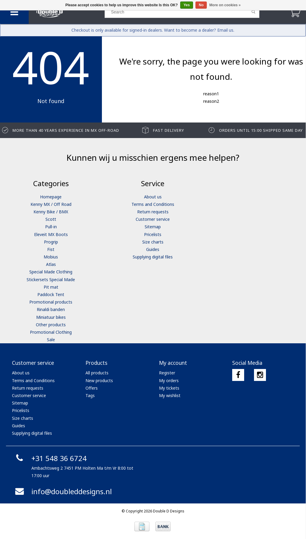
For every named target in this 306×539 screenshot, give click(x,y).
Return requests (153, 212)
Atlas (51, 264)
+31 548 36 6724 (50, 458)
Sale (51, 339)
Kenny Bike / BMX (50, 212)
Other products (51, 324)
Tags (90, 395)
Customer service (153, 219)
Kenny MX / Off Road (50, 204)
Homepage (51, 197)
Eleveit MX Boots (51, 234)
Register (167, 373)
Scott (50, 219)
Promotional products (50, 302)
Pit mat (51, 287)
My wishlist (169, 395)
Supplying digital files (153, 257)
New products (99, 380)
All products (96, 373)
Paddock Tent (50, 294)
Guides (152, 249)
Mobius (51, 257)
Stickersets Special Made (51, 279)
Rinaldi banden (51, 309)
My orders (169, 380)
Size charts (152, 242)
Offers (91, 388)
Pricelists (152, 234)
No (201, 5)
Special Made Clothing (50, 272)
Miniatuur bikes (51, 317)
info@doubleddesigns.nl (62, 491)
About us (153, 197)
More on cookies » (225, 5)
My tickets (169, 388)
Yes (186, 5)
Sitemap (153, 226)
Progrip (51, 242)
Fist (50, 249)
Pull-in (51, 226)
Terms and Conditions (152, 204)
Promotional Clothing (51, 332)
